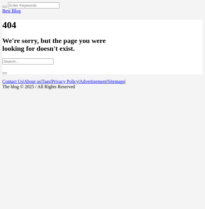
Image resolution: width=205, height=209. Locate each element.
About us (32, 81)
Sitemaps (116, 81)
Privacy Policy (64, 81)
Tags (46, 81)
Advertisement (93, 81)
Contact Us (12, 81)
